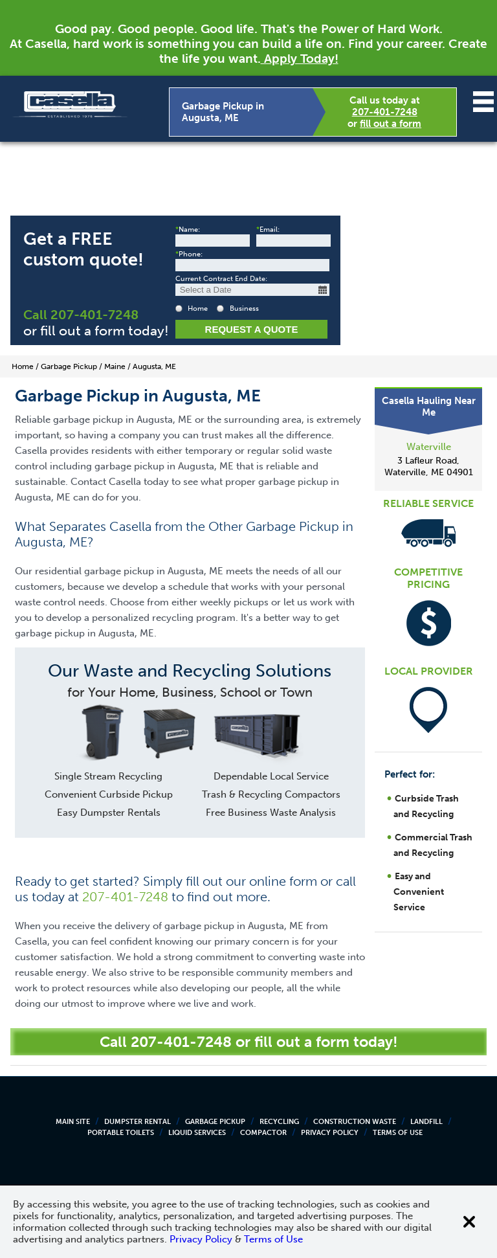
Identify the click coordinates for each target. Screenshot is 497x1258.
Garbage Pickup (215, 1122)
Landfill (426, 1122)
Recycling (279, 1122)
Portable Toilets (120, 1133)
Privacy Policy (330, 1133)
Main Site (73, 1122)
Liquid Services (197, 1133)
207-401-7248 (384, 112)
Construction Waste (354, 1122)
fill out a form (390, 123)
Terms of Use (398, 1133)
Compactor (263, 1133)
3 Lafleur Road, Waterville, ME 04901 (428, 466)
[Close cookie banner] (469, 1222)
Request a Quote (251, 329)
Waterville (428, 447)
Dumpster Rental (137, 1122)
